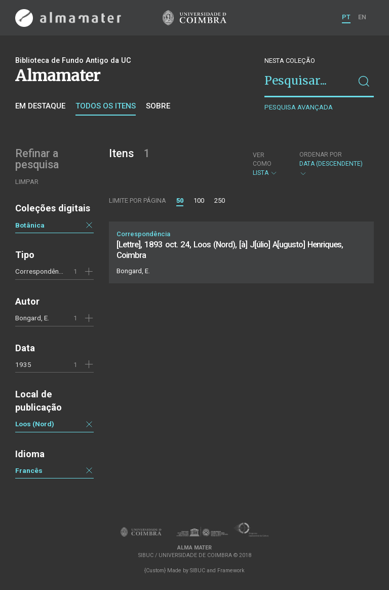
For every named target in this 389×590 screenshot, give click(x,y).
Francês (29, 470)
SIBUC (197, 570)
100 (198, 200)
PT (346, 17)
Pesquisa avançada (298, 107)
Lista (267, 164)
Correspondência (41, 271)
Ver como (262, 159)
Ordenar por (320, 154)
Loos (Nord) (34, 424)
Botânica (30, 225)
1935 (23, 364)
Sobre (158, 105)
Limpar (26, 182)
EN (362, 17)
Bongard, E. (32, 318)
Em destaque (40, 105)
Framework (231, 570)
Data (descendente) (331, 164)
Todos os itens (105, 105)
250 (219, 200)
